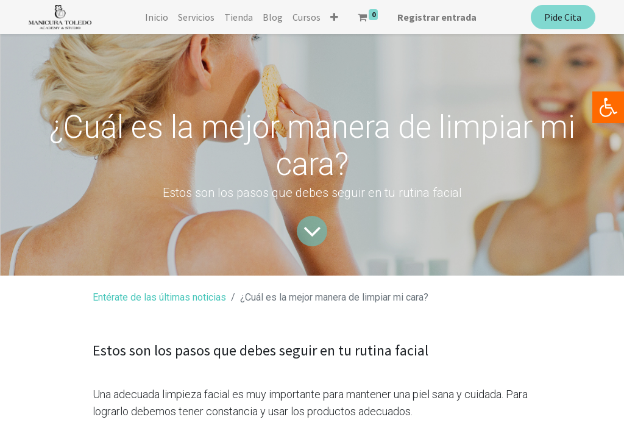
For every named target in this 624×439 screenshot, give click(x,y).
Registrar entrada (437, 17)
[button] (334, 17)
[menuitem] (156, 17)
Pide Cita (562, 17)
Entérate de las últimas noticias (159, 297)
